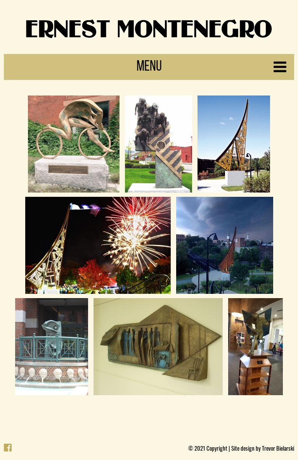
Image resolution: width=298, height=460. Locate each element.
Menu (212, 67)
